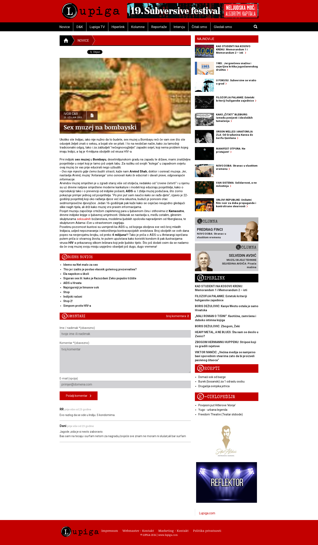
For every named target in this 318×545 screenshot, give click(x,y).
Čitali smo (199, 27)
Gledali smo (223, 27)
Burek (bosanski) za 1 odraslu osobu (221, 381)
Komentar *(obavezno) (125, 357)
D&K (79, 27)
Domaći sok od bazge (212, 377)
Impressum (109, 531)
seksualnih (84, 219)
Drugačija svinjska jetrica (214, 386)
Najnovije (205, 39)
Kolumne (138, 27)
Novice (64, 27)
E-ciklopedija (216, 397)
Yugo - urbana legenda (212, 409)
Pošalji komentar (78, 396)
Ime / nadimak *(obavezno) (125, 332)
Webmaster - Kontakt (138, 531)
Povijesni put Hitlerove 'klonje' (217, 405)
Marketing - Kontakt (173, 531)
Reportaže (159, 27)
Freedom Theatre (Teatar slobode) (220, 414)
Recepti (208, 368)
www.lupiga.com (168, 534)
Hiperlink (118, 27)
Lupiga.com (207, 513)
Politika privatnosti (207, 531)
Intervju (179, 27)
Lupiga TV (97, 27)
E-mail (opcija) (125, 382)
